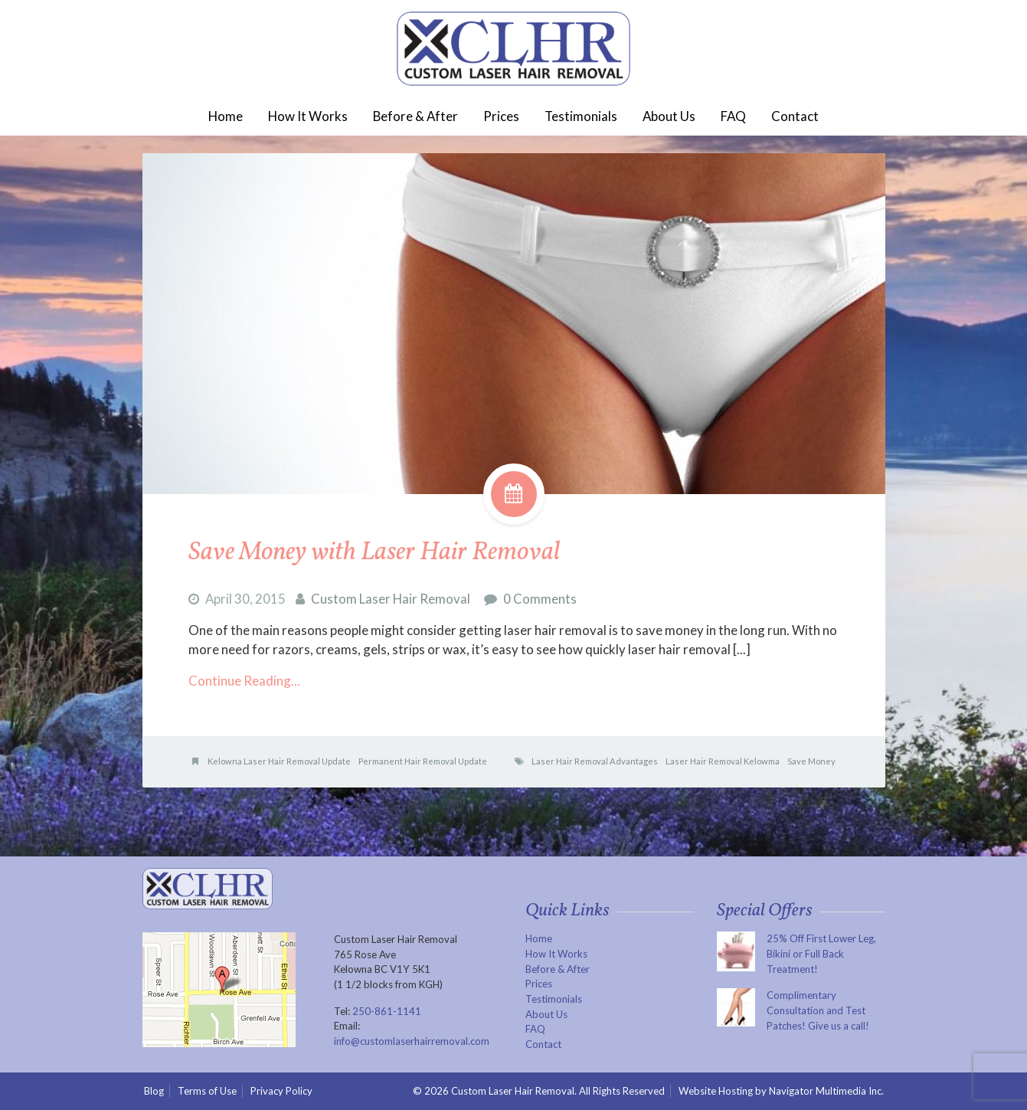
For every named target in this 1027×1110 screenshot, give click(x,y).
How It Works (308, 116)
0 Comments (540, 599)
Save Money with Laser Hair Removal (374, 553)
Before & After (415, 116)
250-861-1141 (386, 1011)
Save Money (811, 761)
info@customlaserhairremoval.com (411, 1041)
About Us (669, 116)
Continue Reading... (244, 681)
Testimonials (581, 116)
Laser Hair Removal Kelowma (723, 761)
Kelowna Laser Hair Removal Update (279, 761)
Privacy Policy (281, 1091)
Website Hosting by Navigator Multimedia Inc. (782, 1091)
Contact (795, 116)
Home (225, 116)
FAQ (733, 116)
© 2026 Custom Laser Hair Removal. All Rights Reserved (539, 1091)
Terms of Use (207, 1091)
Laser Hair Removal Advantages (594, 761)
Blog (154, 1091)
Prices (501, 116)
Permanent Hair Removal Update (422, 761)
